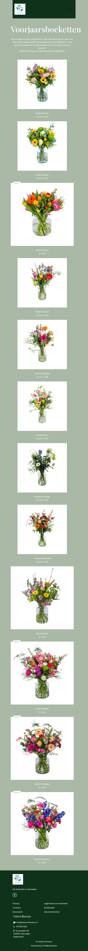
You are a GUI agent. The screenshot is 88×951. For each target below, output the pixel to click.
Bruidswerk (49, 907)
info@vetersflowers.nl (25, 922)
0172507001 (20, 926)
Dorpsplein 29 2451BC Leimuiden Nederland (21, 933)
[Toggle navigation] (70, 9)
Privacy (16, 903)
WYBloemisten (50, 945)
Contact (17, 907)
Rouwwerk (18, 911)
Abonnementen (51, 911)
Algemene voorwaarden (56, 903)
